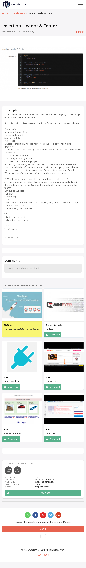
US (43, 536)
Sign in (43, 529)
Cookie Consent (53, 381)
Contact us (43, 554)
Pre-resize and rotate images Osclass (21, 329)
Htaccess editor (11, 381)
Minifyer (49, 329)
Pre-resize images (12, 433)
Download (53, 334)
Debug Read (52, 433)
